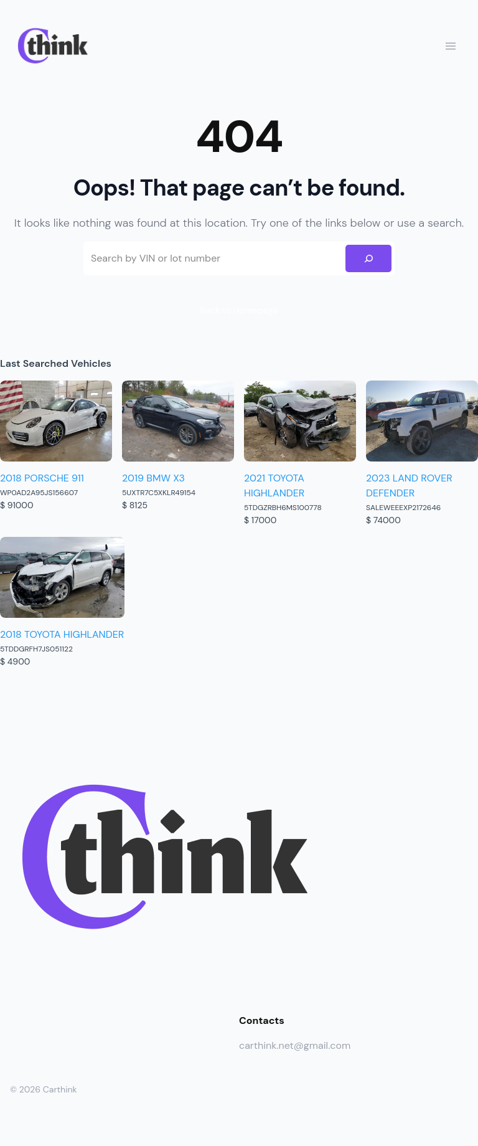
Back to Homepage (239, 310)
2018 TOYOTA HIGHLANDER (62, 634)
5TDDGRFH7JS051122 (36, 649)
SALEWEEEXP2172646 (403, 508)
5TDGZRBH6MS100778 (283, 508)
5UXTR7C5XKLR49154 (158, 493)
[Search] (368, 258)
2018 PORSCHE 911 (42, 478)
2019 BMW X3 (153, 478)
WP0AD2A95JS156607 (39, 493)
